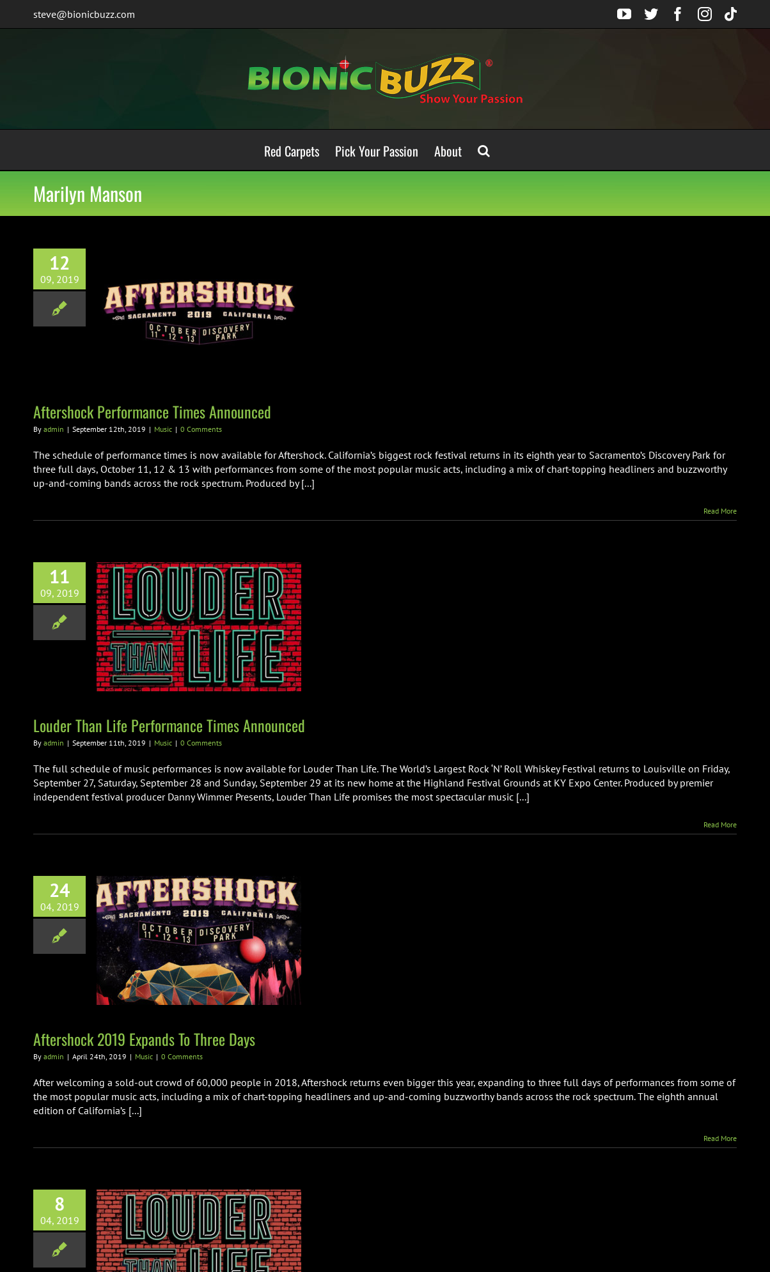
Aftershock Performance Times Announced (152, 411)
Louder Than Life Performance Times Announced (169, 725)
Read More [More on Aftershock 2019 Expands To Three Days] (720, 1138)
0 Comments (201, 429)
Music (163, 429)
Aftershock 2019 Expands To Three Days (144, 1038)
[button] (484, 150)
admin (53, 429)
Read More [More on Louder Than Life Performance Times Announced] (720, 824)
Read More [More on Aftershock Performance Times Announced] (720, 511)
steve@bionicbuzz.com (84, 14)
